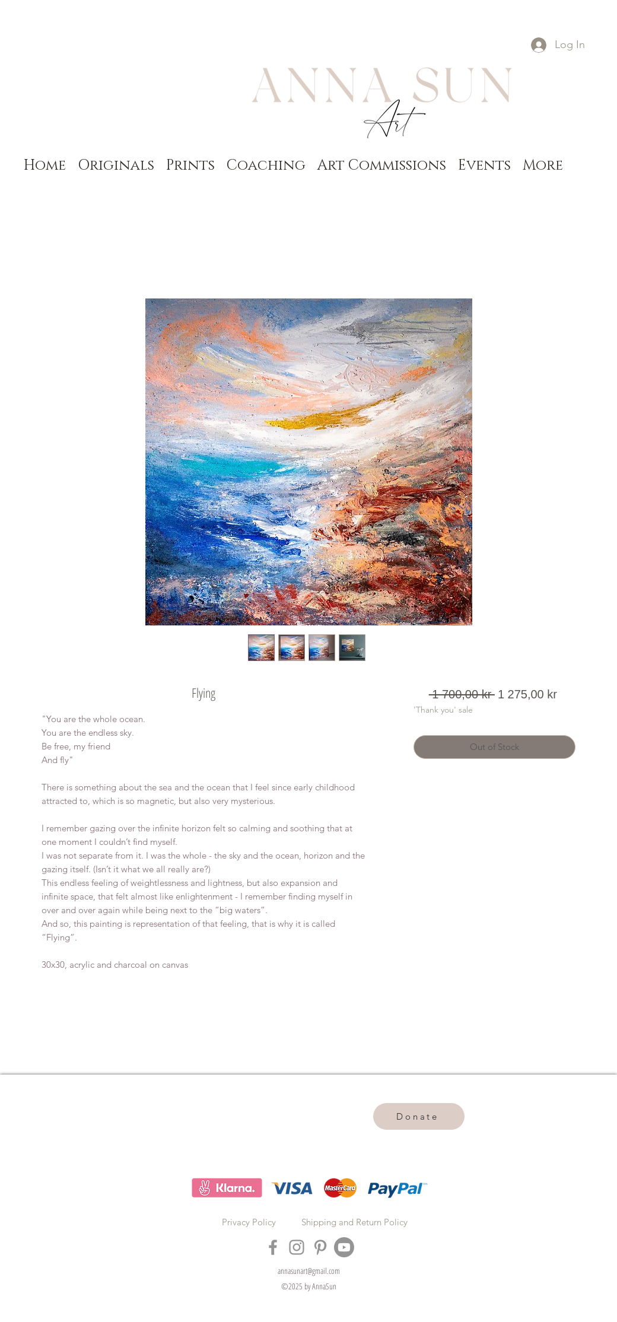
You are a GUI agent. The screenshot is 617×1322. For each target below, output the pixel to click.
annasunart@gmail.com (309, 1270)
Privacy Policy (249, 1222)
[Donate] (419, 1116)
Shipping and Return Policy (354, 1222)
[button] (116, 165)
